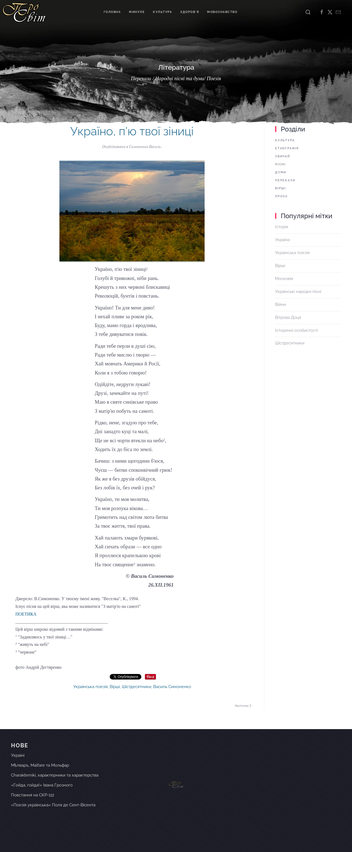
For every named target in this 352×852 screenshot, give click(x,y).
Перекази (285, 180)
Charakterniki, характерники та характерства (54, 783)
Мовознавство (222, 12)
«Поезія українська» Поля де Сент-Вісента (53, 812)
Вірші (115, 686)
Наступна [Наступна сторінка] (243, 706)
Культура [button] (162, 12)
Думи (280, 172)
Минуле (137, 12)
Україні (17, 763)
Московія (284, 278)
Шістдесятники (136, 686)
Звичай (282, 156)
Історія (281, 226)
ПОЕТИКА (25, 614)
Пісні (280, 164)
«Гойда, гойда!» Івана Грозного (42, 793)
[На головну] (24, 12)
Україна (282, 239)
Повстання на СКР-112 (32, 802)
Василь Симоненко (172, 686)
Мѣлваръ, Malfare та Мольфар (40, 773)
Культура (285, 140)
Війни (280, 304)
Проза (281, 196)
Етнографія (287, 148)
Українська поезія (90, 686)
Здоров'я (189, 12)
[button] (308, 12)
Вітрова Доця (288, 317)
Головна (112, 12)
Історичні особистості (296, 330)
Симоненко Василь (145, 146)
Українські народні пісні (298, 291)
